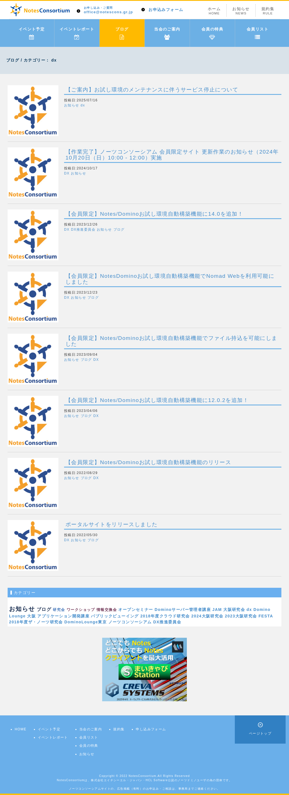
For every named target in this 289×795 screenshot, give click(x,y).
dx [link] (249, 609)
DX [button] (66, 173)
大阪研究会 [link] (234, 609)
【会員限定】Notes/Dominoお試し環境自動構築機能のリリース (148, 462)
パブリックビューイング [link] (115, 616)
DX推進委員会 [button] (83, 229)
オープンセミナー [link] (135, 609)
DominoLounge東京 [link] (85, 622)
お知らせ (241, 10)
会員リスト (257, 33)
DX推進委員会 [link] (167, 622)
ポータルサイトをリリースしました (111, 524)
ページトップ (260, 733)
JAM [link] (217, 609)
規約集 (267, 10)
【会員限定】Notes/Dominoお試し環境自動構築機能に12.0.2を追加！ (157, 400)
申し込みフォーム (151, 729)
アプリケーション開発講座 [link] (63, 616)
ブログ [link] (44, 609)
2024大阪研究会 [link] (207, 616)
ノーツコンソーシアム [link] (130, 622)
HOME (21, 729)
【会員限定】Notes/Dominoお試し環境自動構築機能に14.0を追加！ (154, 214)
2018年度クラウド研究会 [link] (165, 616)
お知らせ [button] (71, 105)
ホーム (214, 10)
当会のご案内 (167, 33)
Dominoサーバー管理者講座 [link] (183, 609)
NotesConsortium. (143, 775)
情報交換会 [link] (107, 610)
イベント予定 (32, 33)
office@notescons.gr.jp (108, 10)
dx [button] (83, 105)
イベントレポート (77, 33)
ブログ (121, 33)
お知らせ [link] (22, 609)
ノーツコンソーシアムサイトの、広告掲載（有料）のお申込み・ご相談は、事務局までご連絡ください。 (144, 788)
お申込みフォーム (165, 9)
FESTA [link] (266, 616)
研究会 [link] (59, 610)
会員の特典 (212, 33)
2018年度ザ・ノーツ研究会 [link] (36, 622)
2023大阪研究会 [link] (241, 616)
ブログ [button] (119, 229)
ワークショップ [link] (81, 610)
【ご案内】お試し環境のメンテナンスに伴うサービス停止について (151, 90)
